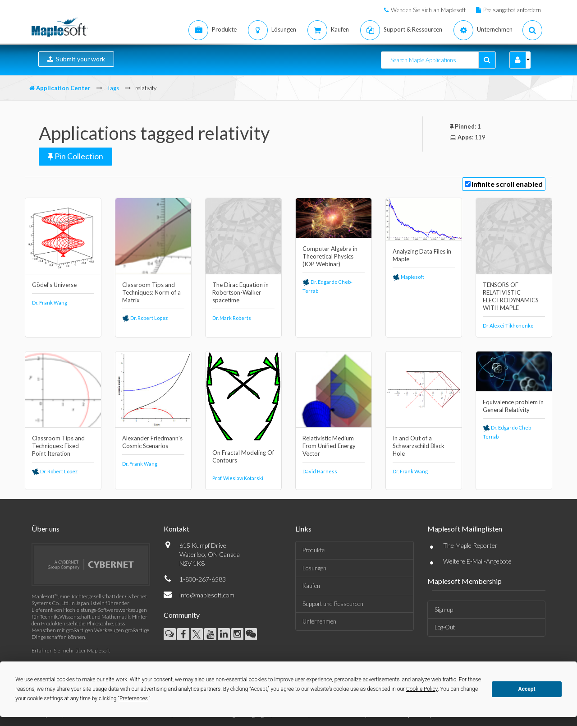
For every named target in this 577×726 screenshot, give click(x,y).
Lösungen (314, 568)
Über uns (46, 528)
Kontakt (176, 528)
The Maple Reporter (470, 545)
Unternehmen (319, 621)
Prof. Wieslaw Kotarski (237, 478)
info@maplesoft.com (206, 595)
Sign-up (444, 609)
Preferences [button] (133, 698)
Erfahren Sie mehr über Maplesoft (71, 650)
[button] (517, 60)
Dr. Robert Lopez (145, 318)
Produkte (313, 550)
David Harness (319, 471)
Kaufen (311, 585)
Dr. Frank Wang (49, 302)
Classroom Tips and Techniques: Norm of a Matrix (151, 292)
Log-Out (445, 627)
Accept (527, 689)
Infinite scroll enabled (507, 184)
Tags (113, 88)
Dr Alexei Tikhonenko (508, 325)
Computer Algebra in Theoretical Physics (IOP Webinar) (329, 256)
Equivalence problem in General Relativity (513, 405)
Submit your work (76, 59)
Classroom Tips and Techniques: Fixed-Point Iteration (58, 446)
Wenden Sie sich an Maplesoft (428, 10)
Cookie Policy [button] (422, 689)
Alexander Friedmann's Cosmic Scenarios (152, 442)
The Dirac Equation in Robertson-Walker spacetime (240, 292)
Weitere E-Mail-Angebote (477, 561)
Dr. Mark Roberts (231, 318)
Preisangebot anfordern (512, 10)
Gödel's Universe (54, 284)
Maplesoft (408, 277)
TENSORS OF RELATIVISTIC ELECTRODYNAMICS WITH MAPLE (511, 296)
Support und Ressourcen (332, 603)
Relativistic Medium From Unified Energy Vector (329, 446)
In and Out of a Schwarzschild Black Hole (418, 446)
